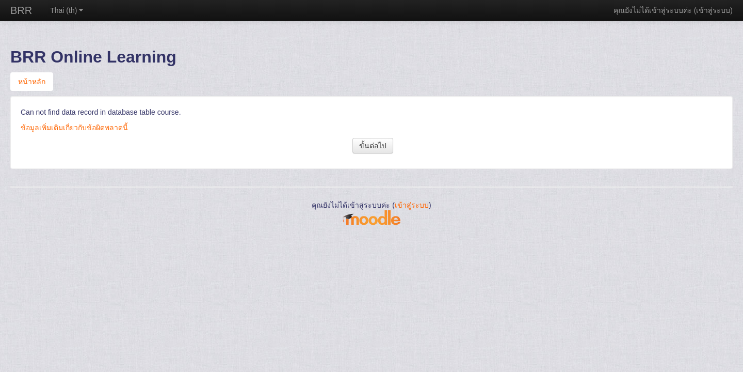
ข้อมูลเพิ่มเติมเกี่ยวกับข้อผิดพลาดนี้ (74, 127)
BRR (21, 10)
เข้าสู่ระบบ (713, 10)
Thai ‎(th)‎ (66, 10)
